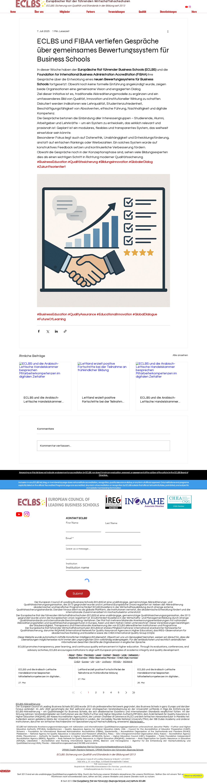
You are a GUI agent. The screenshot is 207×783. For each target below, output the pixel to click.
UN (92, 662)
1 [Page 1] (88, 692)
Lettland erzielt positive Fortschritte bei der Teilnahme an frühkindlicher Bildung (103, 399)
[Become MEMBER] (193, 776)
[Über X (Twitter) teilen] (47, 331)
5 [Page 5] (118, 692)
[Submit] (78, 594)
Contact (107, 655)
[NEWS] (5, 771)
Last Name (111, 523)
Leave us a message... (78, 548)
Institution (71, 563)
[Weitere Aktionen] (168, 31)
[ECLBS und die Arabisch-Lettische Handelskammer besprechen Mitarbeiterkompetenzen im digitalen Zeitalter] (45, 376)
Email (69, 538)
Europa (85, 662)
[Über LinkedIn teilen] (56, 331)
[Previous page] (81, 692)
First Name (72, 522)
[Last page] (133, 692)
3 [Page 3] (103, 692)
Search (116, 655)
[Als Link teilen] (65, 331)
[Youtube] (186, 6)
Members (89, 655)
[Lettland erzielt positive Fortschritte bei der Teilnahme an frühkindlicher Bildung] (104, 376)
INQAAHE (127, 662)
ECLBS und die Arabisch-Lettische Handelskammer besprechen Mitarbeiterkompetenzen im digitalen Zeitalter (43, 399)
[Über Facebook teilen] (38, 331)
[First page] (73, 692)
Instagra (132, 655)
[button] (39, 12)
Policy (79, 655)
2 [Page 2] (96, 692)
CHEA (77, 662)
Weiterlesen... (137, 721)
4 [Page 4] (111, 692)
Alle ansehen (180, 355)
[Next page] (126, 692)
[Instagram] (189, 6)
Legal (98, 655)
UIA (98, 662)
